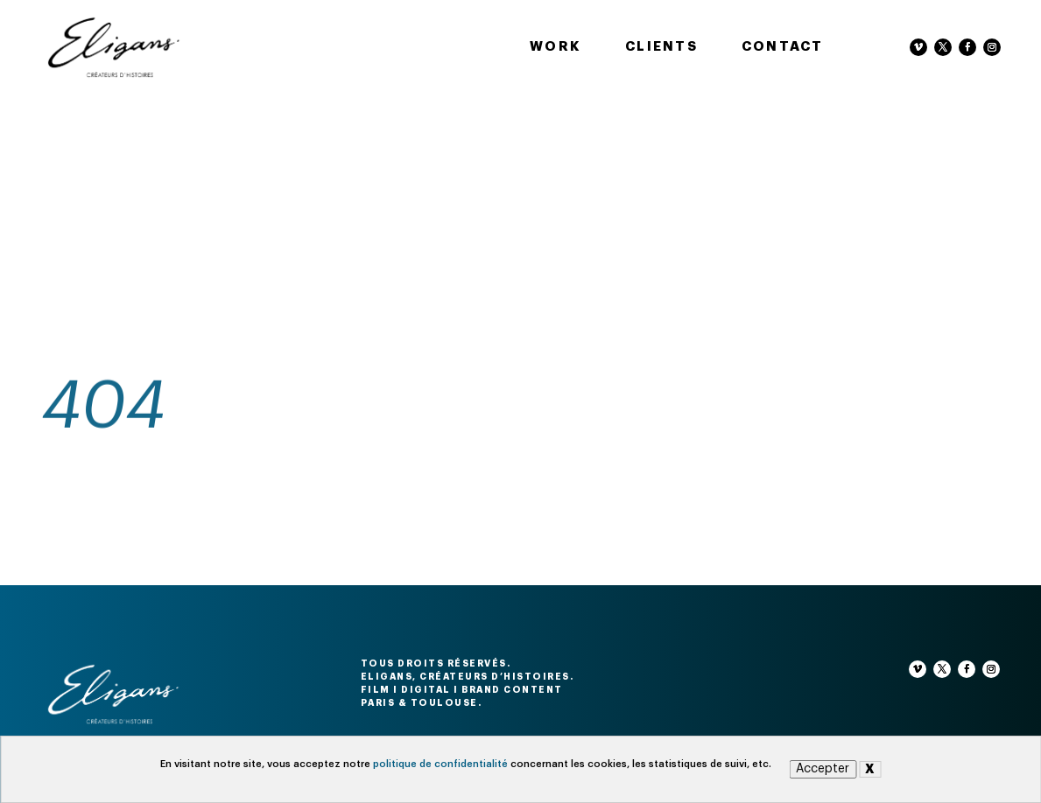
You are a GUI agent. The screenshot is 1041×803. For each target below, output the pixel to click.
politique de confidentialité (440, 764)
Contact (783, 46)
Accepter (822, 769)
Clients (661, 46)
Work (555, 46)
